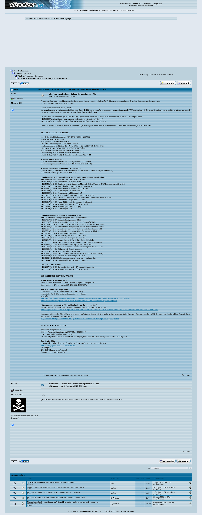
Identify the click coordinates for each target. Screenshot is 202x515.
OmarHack (159, 484)
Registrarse (113, 10)
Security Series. (55, 18)
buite (112, 483)
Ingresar (149, 3)
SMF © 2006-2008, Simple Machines (119, 511)
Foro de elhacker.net (21, 71)
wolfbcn (113, 488)
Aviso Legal (78, 511)
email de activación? (145, 6)
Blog (86, 10)
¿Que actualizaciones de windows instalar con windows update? (50, 482)
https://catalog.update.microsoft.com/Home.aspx (58, 345)
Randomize (38, 76)
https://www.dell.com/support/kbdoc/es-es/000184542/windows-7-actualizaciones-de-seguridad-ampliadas (79, 301)
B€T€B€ (14, 383)
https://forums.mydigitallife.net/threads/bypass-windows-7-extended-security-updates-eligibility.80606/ (80, 319)
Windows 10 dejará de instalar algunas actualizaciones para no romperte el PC (56, 497)
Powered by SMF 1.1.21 (93, 511)
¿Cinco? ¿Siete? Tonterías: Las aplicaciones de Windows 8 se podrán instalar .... (56, 487)
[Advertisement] (101, 44)
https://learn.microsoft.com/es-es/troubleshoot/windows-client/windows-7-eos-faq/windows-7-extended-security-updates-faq (85, 298)
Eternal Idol (160, 504)
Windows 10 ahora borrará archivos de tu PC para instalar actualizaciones (54, 492)
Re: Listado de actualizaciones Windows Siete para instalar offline (74, 384)
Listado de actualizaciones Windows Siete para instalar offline (43, 78)
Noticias (29, 489)
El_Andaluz (115, 498)
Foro (76, 10)
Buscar (97, 10)
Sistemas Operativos (23, 73)
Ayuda (91, 10)
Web (81, 10)
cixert (13, 94)
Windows (21, 76)
